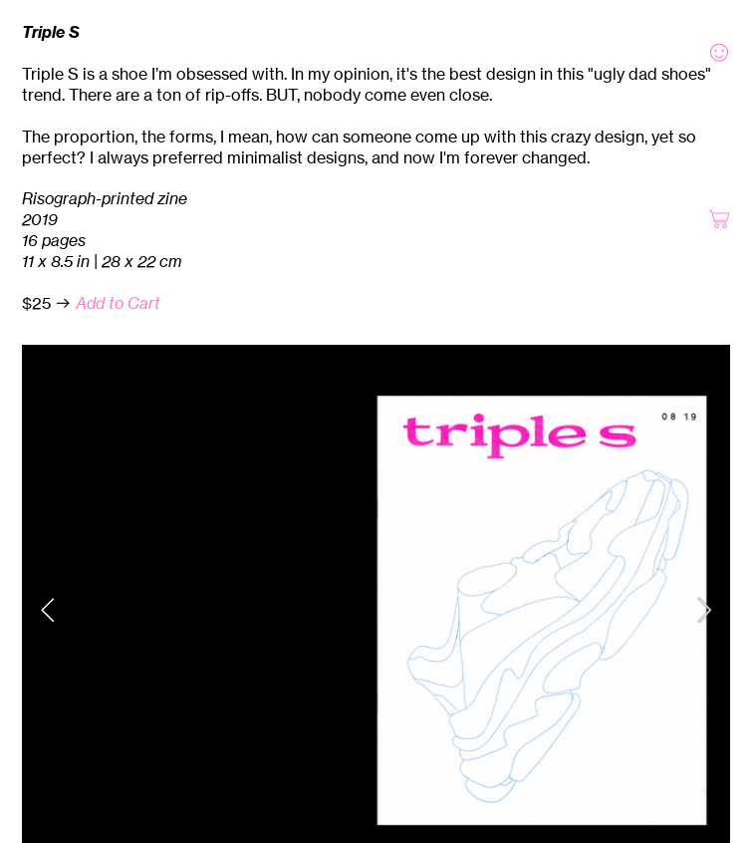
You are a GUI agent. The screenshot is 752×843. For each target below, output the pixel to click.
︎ (719, 53)
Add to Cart (118, 303)
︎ (719, 219)
